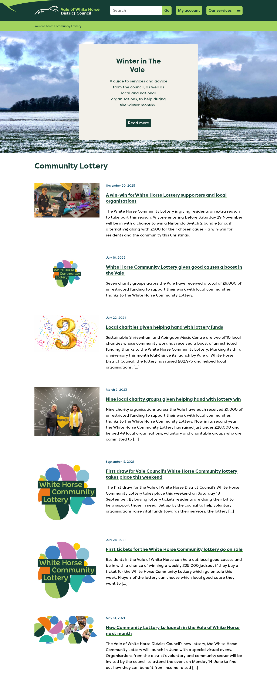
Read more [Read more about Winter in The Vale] (139, 122)
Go (166, 10)
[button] (224, 10)
